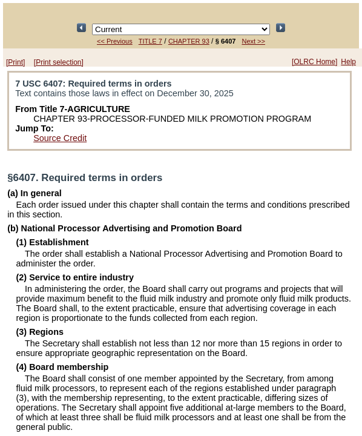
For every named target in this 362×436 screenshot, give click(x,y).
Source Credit (60, 138)
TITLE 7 (150, 41)
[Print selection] (59, 62)
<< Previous (115, 41)
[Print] (15, 62)
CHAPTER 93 (188, 41)
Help (348, 62)
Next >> (253, 41)
